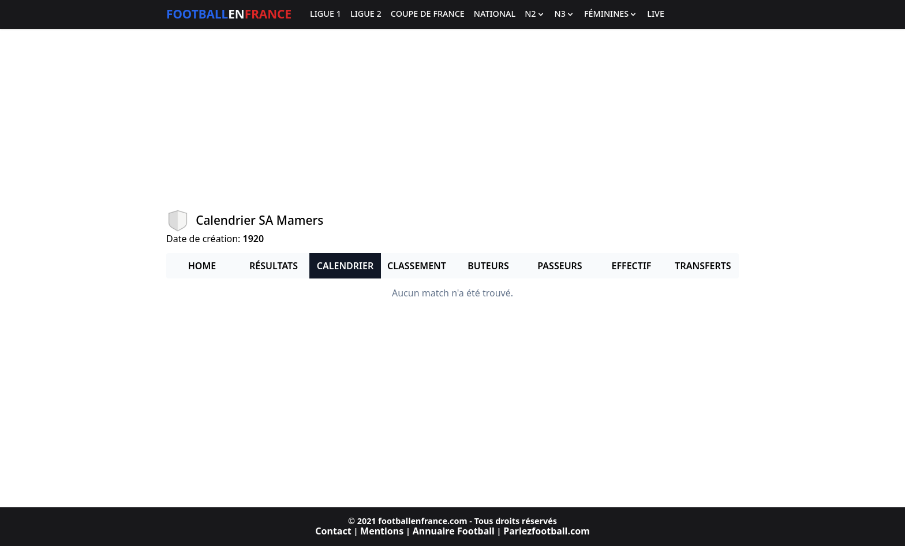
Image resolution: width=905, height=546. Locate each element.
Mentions (381, 531)
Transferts (703, 265)
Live (655, 14)
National (494, 14)
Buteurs (488, 265)
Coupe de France (428, 14)
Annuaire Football (454, 531)
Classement (416, 265)
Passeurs (559, 265)
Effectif (632, 265)
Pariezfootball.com (546, 531)
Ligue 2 (366, 14)
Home (202, 265)
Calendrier (345, 265)
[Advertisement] (452, 119)
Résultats (273, 265)
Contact (333, 531)
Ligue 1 (325, 14)
